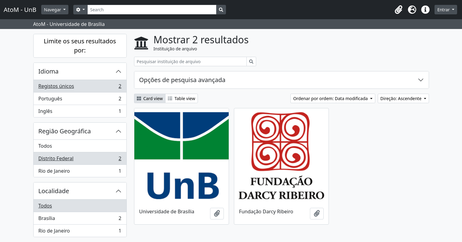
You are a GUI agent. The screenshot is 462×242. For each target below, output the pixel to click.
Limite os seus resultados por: (80, 45)
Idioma (48, 71)
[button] (398, 9)
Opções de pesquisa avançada (182, 80)
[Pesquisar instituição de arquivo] (190, 61)
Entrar (444, 10)
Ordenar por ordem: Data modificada (331, 98)
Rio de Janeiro (80, 172)
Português (80, 100)
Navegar (53, 10)
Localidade (53, 191)
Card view (150, 98)
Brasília (80, 220)
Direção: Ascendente (401, 98)
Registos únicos (80, 87)
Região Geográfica (64, 131)
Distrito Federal (80, 160)
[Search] (151, 9)
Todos (45, 146)
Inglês (80, 112)
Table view (181, 98)
